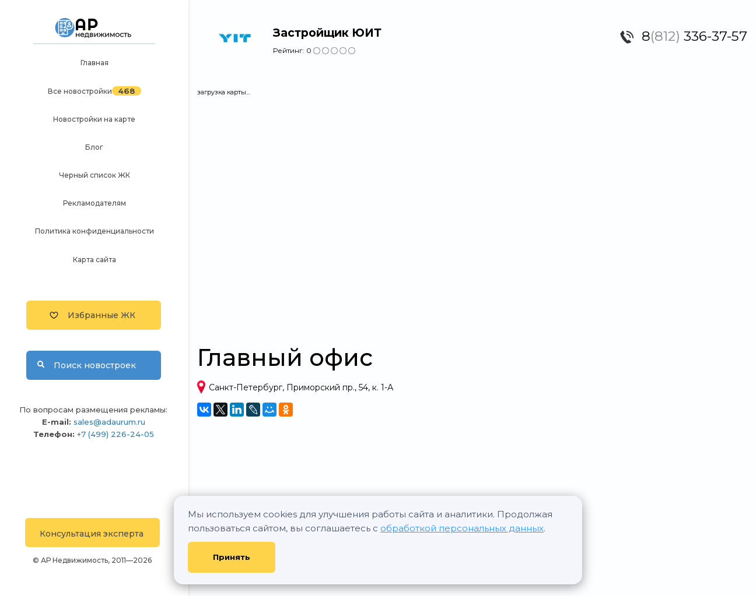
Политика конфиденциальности (94, 231)
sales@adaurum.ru (109, 421)
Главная (94, 62)
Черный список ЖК (94, 175)
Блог (94, 147)
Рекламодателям (94, 203)
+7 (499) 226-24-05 (115, 434)
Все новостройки (80, 91)
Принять (231, 557)
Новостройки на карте (94, 119)
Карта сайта (94, 259)
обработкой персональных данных (462, 528)
